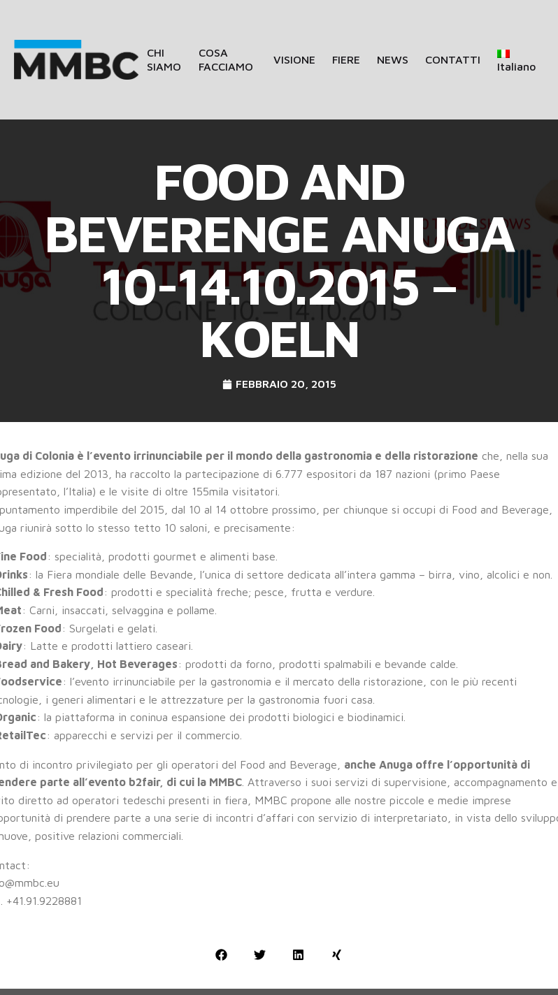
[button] (221, 955)
